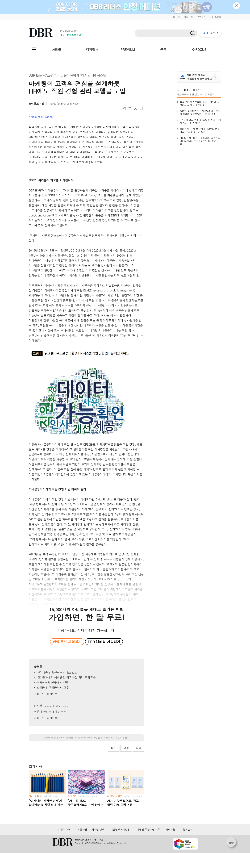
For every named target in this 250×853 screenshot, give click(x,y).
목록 (126, 748)
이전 (113, 748)
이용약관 (82, 829)
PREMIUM (128, 49)
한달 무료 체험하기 (67, 641)
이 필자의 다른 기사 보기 (46, 693)
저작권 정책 (98, 829)
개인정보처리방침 (120, 829)
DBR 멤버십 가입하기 (104, 641)
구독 (163, 49)
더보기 (124, 108)
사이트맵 (170, 829)
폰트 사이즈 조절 (136, 108)
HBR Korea (215, 16)
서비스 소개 (63, 829)
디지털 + (92, 49)
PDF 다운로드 (130, 108)
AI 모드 (211, 33)
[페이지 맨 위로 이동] (232, 843)
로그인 (176, 16)
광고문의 (188, 829)
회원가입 (188, 16)
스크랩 (141, 108)
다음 (138, 748)
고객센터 (201, 16)
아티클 (56, 49)
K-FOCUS (199, 49)
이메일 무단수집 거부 (148, 829)
